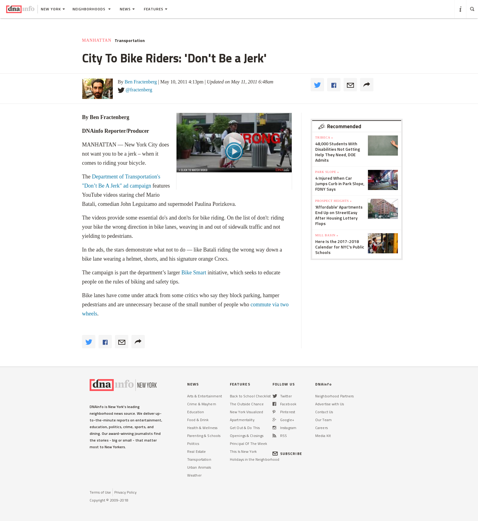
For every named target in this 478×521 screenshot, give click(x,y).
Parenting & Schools (203, 435)
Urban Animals (199, 467)
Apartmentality (242, 420)
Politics (193, 443)
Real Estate (196, 451)
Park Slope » (327, 172)
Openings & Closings (246, 435)
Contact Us (324, 412)
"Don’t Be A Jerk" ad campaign (116, 186)
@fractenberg (139, 89)
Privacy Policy (125, 492)
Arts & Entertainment (204, 396)
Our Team (323, 420)
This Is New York (243, 451)
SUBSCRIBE (287, 453)
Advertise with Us (329, 404)
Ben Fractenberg (141, 81)
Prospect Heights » (333, 200)
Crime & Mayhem (201, 404)
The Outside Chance (247, 404)
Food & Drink (198, 420)
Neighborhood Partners (334, 396)
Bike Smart (193, 272)
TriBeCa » (324, 137)
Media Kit (323, 435)
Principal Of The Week (248, 443)
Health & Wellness (202, 428)
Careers (321, 428)
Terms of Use (100, 492)
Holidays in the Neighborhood (254, 459)
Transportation (130, 40)
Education (195, 412)
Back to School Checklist (250, 396)
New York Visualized (246, 412)
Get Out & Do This (245, 428)
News (127, 9)
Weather (194, 475)
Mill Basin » (326, 235)
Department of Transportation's (126, 177)
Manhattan (97, 40)
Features (155, 9)
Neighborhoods (92, 9)
